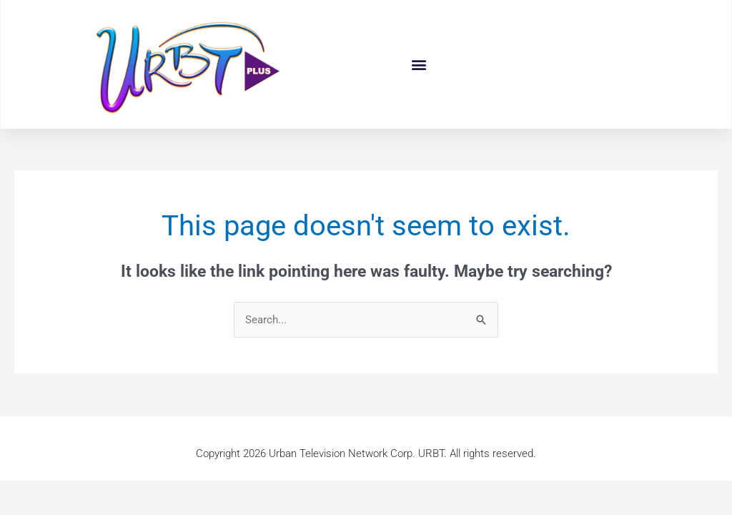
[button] (419, 65)
